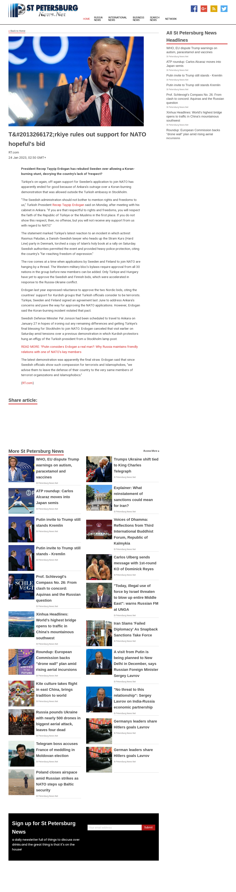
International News (117, 18)
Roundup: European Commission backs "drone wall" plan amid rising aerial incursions (193, 134)
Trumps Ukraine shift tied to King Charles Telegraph (136, 465)
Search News (154, 18)
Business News (138, 18)
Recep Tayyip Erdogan (68, 205)
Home (86, 19)
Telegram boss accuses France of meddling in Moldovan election (57, 750)
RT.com (27, 383)
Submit (148, 827)
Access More (150, 451)
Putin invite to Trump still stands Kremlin (193, 85)
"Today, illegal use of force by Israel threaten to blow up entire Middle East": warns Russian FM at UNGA (136, 598)
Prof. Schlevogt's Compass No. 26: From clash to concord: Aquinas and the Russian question (58, 588)
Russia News (98, 18)
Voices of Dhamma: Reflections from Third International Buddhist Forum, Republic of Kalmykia (134, 531)
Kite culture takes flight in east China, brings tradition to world (56, 689)
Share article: (22, 400)
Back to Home (16, 31)
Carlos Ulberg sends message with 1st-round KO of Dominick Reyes (135, 563)
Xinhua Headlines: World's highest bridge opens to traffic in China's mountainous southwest (56, 626)
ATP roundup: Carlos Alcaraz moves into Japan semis (54, 497)
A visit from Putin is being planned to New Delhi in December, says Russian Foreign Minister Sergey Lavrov (136, 664)
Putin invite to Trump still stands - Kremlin (194, 75)
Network (171, 19)
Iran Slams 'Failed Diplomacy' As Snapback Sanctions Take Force (136, 629)
